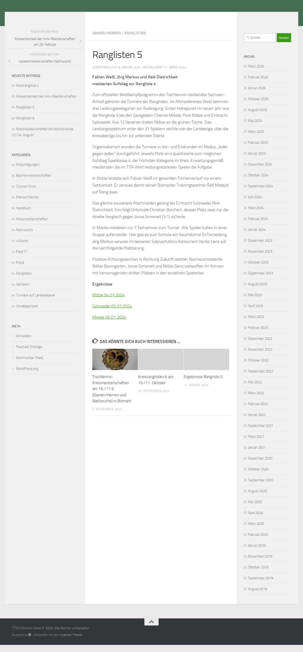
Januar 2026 (257, 95)
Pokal (20, 270)
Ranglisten (135, 40)
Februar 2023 (258, 335)
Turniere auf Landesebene (35, 302)
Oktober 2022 (258, 367)
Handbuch (23, 215)
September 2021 (260, 433)
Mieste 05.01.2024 (109, 324)
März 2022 (256, 400)
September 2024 (260, 193)
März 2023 (256, 324)
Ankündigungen (28, 172)
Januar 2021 (257, 454)
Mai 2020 (255, 509)
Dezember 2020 (260, 465)
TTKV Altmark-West (53, 16)
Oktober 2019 (258, 574)
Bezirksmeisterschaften (33, 182)
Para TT (21, 259)
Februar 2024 (258, 226)
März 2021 (256, 444)
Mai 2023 (255, 302)
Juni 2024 (255, 204)
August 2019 (257, 596)
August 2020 (257, 498)
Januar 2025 (257, 160)
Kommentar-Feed (29, 365)
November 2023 (260, 258)
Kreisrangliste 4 (27, 92)
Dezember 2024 (260, 171)
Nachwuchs (24, 237)
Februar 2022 (258, 411)
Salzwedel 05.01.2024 (112, 313)
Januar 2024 (257, 237)
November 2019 (260, 563)
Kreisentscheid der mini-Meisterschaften (46, 103)
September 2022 (260, 378)
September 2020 (260, 487)
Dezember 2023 (260, 248)
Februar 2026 (258, 84)
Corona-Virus (26, 193)
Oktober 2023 (258, 269)
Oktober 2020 (258, 476)
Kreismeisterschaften (32, 226)
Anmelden (23, 343)
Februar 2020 (258, 542)
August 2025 (257, 117)
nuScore (22, 248)
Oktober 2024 (258, 182)
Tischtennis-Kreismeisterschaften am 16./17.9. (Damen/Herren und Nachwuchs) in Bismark (111, 395)
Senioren (22, 291)
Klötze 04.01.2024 (108, 302)
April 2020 (255, 520)
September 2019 (260, 585)
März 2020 (256, 531)
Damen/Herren (106, 40)
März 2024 (256, 215)
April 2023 (255, 313)
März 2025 (256, 139)
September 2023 (260, 280)
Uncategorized (27, 313)
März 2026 (256, 73)
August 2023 (257, 291)
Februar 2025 (258, 149)
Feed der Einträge (29, 354)
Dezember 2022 (260, 346)
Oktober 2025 (258, 106)
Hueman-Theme (71, 642)
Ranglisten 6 (25, 125)
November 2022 (260, 356)
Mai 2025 (255, 128)
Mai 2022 (255, 389)
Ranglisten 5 (25, 114)
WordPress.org (27, 376)
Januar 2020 (257, 552)
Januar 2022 (257, 422)
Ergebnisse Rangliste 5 (203, 383)
